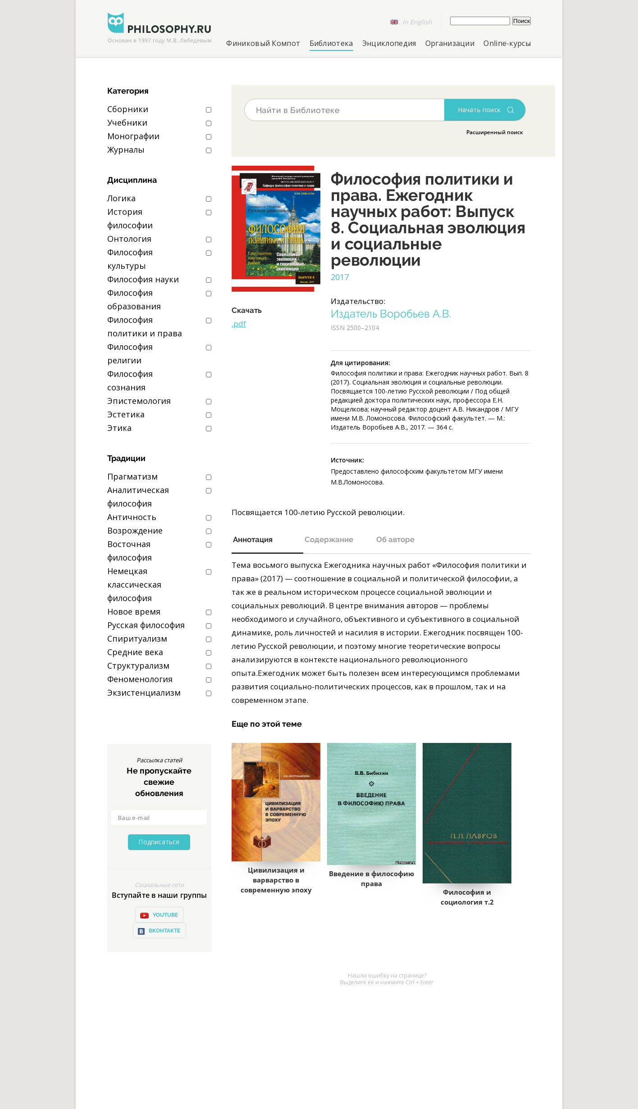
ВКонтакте (158, 931)
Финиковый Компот (263, 43)
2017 (340, 277)
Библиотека (331, 43)
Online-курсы (507, 43)
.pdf (239, 323)
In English (417, 22)
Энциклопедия (389, 43)
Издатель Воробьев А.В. (391, 314)
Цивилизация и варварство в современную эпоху (276, 879)
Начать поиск (479, 109)
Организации (449, 43)
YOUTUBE (159, 915)
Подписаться (158, 841)
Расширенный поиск (494, 132)
